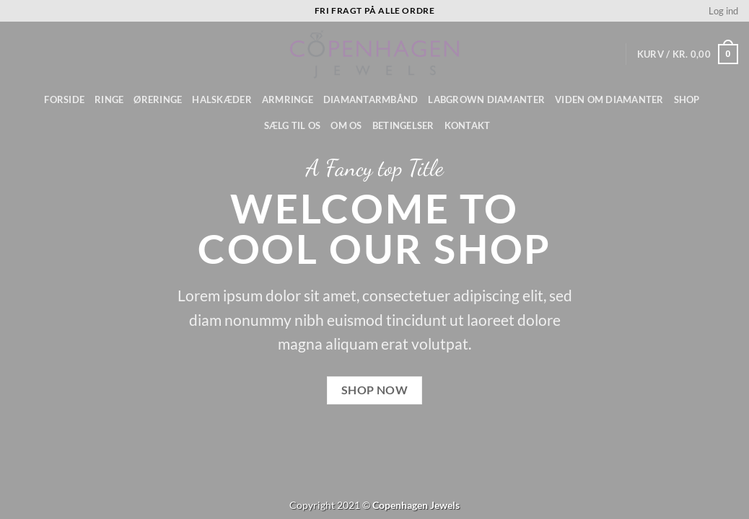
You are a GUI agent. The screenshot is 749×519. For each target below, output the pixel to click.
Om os (346, 125)
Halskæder (221, 99)
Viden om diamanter (609, 99)
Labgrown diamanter (486, 99)
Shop (687, 99)
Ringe (109, 99)
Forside (64, 99)
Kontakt (467, 125)
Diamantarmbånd (371, 99)
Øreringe (157, 99)
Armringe (287, 99)
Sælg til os (292, 125)
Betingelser (403, 125)
